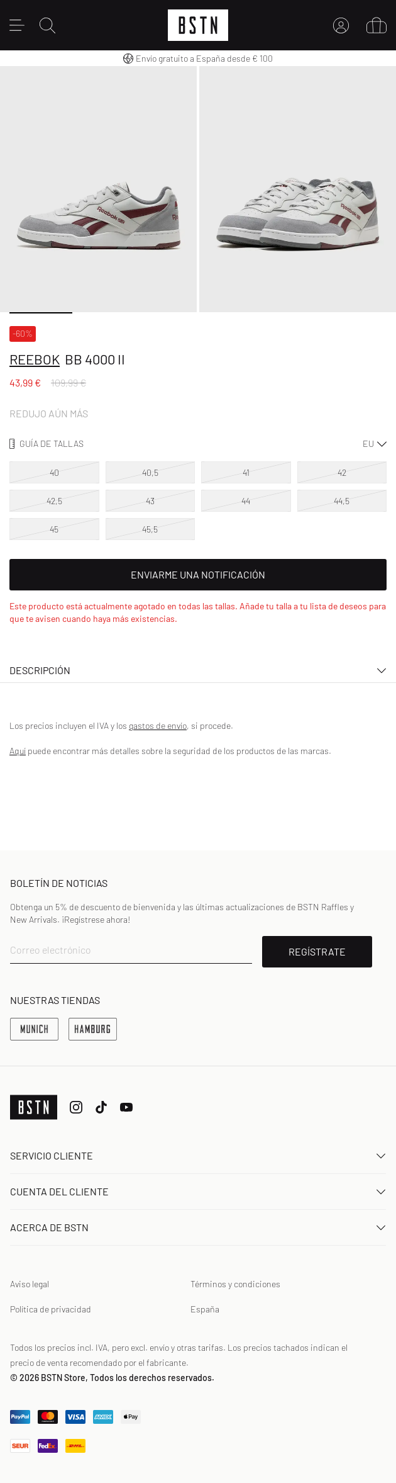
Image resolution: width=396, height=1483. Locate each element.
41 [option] (246, 472)
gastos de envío (158, 725)
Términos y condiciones (235, 1283)
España (204, 1309)
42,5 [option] (54, 500)
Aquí (17, 750)
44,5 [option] (341, 500)
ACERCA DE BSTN (198, 1227)
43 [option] (150, 500)
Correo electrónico (50, 950)
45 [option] (54, 529)
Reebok (34, 359)
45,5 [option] (150, 529)
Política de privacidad (50, 1309)
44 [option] (245, 500)
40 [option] (54, 472)
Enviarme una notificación (198, 574)
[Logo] (198, 25)
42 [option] (342, 472)
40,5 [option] (150, 472)
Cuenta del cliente (198, 1191)
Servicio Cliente (198, 1155)
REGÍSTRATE (317, 951)
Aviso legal (29, 1283)
